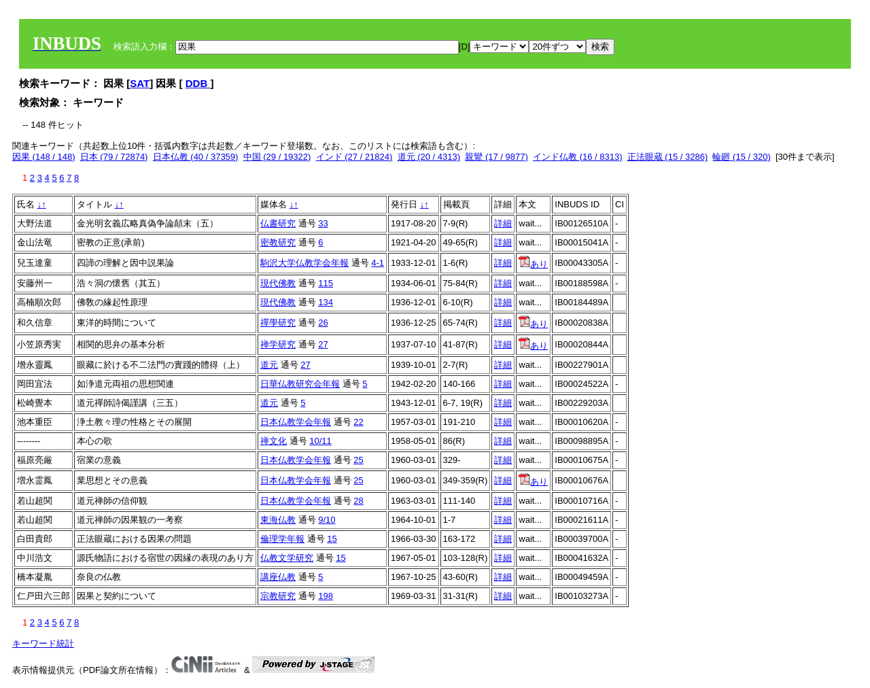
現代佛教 (278, 283)
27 (323, 344)
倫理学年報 (282, 539)
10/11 (320, 441)
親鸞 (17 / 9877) (496, 157)
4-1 (377, 263)
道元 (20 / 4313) (429, 157)
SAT (140, 83)
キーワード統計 (43, 643)
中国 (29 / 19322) (277, 157)
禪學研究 (278, 322)
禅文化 (273, 441)
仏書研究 (278, 223)
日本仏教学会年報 (295, 422)
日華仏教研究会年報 (300, 384)
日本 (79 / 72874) (114, 157)
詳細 (503, 223)
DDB (198, 83)
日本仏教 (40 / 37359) (196, 157)
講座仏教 (278, 577)
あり (533, 264)
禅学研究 (278, 344)
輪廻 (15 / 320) (741, 157)
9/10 (326, 520)
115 (325, 283)
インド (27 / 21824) (354, 157)
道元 (269, 365)
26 (323, 322)
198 (325, 596)
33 (323, 223)
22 (358, 422)
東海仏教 (278, 520)
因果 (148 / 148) (43, 157)
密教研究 (278, 242)
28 (358, 501)
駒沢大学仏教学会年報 (304, 263)
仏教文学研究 (286, 558)
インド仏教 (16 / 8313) (578, 157)
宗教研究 (278, 596)
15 (331, 539)
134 (325, 302)
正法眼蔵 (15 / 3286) (667, 157)
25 (358, 460)
